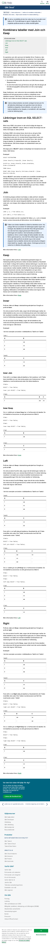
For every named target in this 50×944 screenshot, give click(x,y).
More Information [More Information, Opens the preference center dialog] (41, 934)
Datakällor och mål (10, 887)
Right (6, 52)
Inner (6, 47)
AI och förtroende (10, 877)
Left (6, 50)
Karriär (7, 914)
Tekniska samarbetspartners (14, 885)
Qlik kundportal (9, 827)
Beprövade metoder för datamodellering (27, 14)
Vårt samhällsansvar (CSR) (13, 904)
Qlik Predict (8, 858)
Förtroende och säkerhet (12, 872)
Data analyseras (15, 12)
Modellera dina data (8, 14)
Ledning (7, 901)
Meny (47, 3)
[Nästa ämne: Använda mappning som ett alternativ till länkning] (37, 804)
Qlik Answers (9, 856)
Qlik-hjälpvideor (9, 817)
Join (6, 43)
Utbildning (8, 822)
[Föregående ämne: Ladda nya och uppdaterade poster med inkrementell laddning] (13, 804)
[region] (25, 935)
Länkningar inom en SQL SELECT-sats (16, 41)
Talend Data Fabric (10, 846)
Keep (6, 45)
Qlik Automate (9, 861)
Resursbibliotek (9, 829)
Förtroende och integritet (12, 875)
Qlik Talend (8, 841)
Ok (41, 930)
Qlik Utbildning (9, 824)
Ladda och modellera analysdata (31, 12)
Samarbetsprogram (11, 911)
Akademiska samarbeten (12, 909)
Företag (7, 898)
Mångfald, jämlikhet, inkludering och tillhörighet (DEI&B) (22, 906)
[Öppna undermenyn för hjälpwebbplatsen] (2, 8)
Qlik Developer (9, 819)
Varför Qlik (8, 870)
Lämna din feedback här (13, 796)
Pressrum (8, 916)
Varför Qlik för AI (10, 880)
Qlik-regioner (9, 890)
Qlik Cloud (10, 7)
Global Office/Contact (11, 919)
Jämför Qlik (8, 882)
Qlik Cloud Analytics (11, 853)
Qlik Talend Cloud (10, 843)
